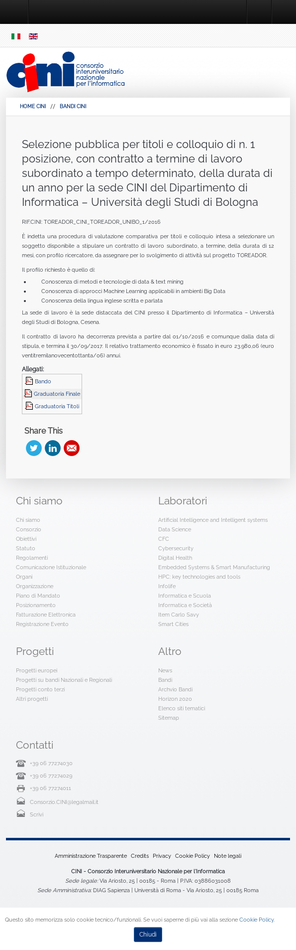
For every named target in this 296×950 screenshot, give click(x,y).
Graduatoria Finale (57, 393)
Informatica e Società (185, 605)
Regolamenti (32, 557)
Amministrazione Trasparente (91, 855)
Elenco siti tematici (181, 708)
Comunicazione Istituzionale (51, 567)
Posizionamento (36, 605)
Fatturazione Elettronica (46, 614)
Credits (140, 855)
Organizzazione (34, 586)
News (165, 670)
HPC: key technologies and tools (199, 576)
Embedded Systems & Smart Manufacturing (214, 567)
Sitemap (168, 717)
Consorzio (28, 529)
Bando (43, 381)
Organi (24, 576)
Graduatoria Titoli (57, 406)
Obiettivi (26, 538)
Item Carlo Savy (178, 614)
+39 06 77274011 (50, 788)
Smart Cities (173, 624)
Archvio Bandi (175, 689)
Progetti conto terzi (40, 689)
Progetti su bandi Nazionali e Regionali (64, 679)
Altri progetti (32, 698)
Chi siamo (28, 519)
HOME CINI (33, 106)
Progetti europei (36, 670)
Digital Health (175, 557)
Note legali (227, 855)
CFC (163, 538)
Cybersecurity (176, 548)
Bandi (165, 679)
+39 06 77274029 (51, 775)
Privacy (162, 855)
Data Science (174, 529)
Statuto (25, 548)
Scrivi (36, 814)
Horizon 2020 (175, 698)
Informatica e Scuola (184, 595)
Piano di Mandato (38, 595)
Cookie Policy (192, 855)
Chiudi (148, 934)
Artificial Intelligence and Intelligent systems (213, 519)
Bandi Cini (73, 106)
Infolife (167, 586)
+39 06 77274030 (51, 763)
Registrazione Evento (42, 624)
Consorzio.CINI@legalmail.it (64, 801)
